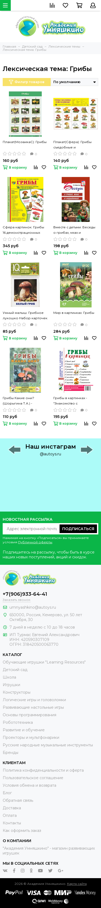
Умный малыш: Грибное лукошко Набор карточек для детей (25, 316)
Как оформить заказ (22, 830)
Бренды (10, 752)
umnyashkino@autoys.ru (32, 607)
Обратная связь (18, 800)
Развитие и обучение (24, 730)
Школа (9, 677)
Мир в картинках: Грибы (73, 313)
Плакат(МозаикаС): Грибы (25, 142)
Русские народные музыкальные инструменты (48, 745)
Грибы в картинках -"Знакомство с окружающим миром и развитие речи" (72, 401)
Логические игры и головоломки (34, 699)
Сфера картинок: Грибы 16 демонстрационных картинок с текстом (23, 230)
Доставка (12, 808)
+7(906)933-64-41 (25, 594)
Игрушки (11, 684)
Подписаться (78, 528)
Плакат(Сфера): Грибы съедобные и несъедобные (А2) (72, 145)
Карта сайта (77, 884)
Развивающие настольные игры (33, 707)
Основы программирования (29, 714)
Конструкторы (16, 692)
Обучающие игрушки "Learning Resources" (44, 662)
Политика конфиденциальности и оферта (43, 770)
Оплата (10, 815)
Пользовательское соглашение (33, 777)
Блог (7, 792)
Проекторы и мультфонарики (31, 737)
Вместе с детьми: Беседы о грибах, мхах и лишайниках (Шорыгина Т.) (74, 230)
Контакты (12, 823)
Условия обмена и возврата (29, 785)
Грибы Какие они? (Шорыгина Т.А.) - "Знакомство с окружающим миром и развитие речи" (22, 401)
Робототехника (18, 722)
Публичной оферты (35, 542)
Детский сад (15, 669)
